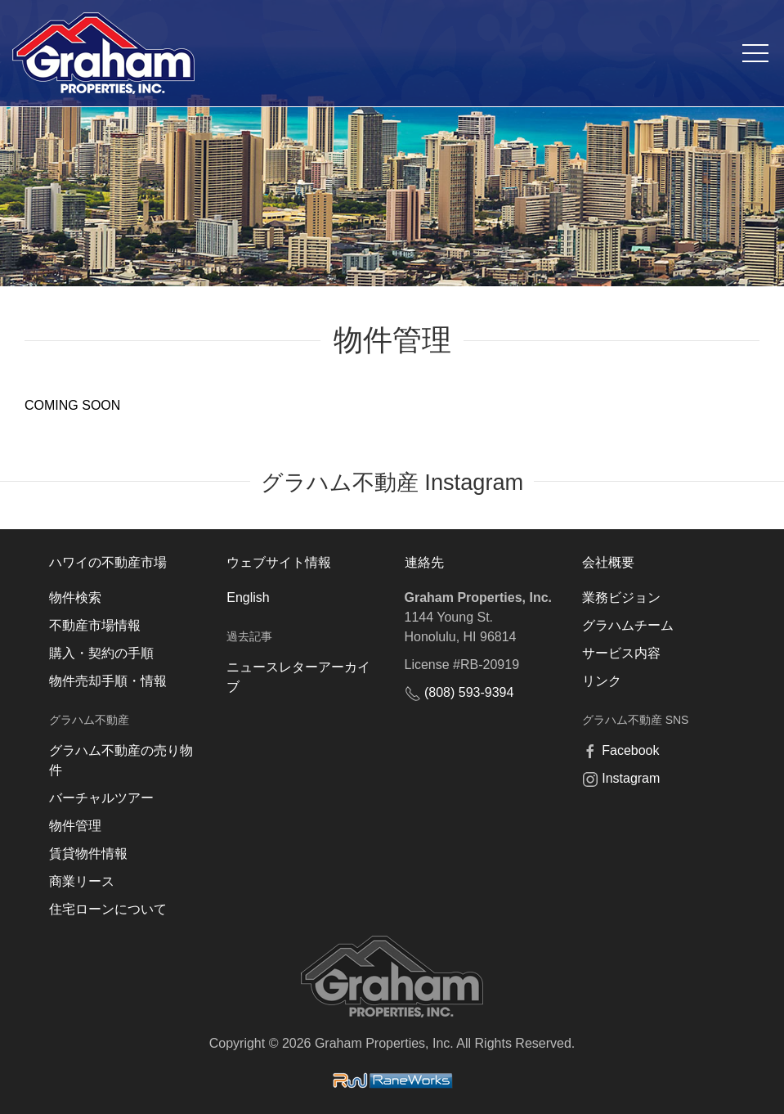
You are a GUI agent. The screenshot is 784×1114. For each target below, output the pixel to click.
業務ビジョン (621, 597)
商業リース (81, 881)
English (247, 597)
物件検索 (75, 597)
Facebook (630, 750)
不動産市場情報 (95, 625)
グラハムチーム (628, 625)
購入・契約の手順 (101, 653)
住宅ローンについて (108, 909)
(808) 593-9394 (468, 692)
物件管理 (75, 826)
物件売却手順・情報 (108, 681)
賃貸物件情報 (88, 853)
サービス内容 (621, 653)
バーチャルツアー (101, 798)
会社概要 (608, 562)
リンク (601, 681)
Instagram (631, 778)
